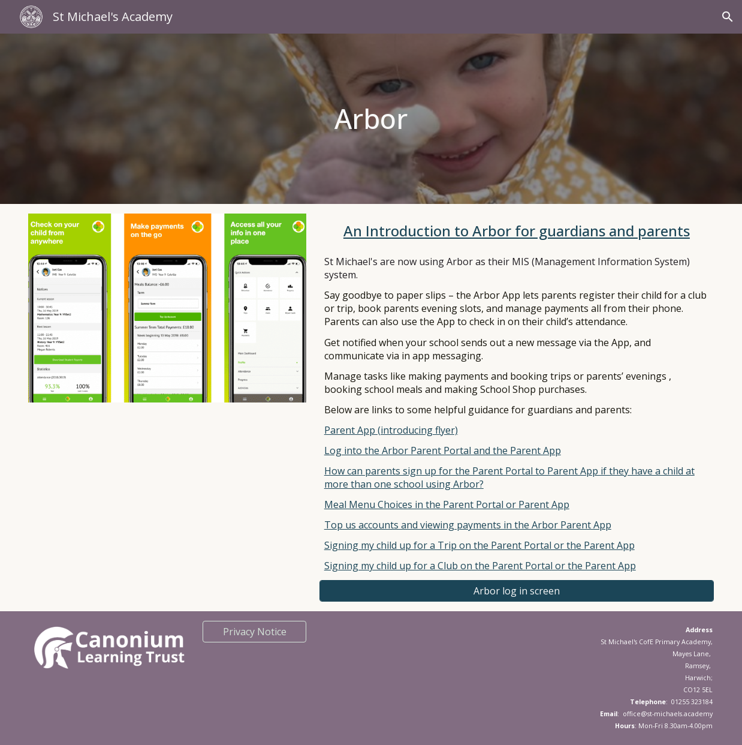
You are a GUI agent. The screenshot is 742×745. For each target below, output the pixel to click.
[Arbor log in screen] (516, 591)
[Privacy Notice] (254, 631)
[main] (370, 119)
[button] (727, 16)
